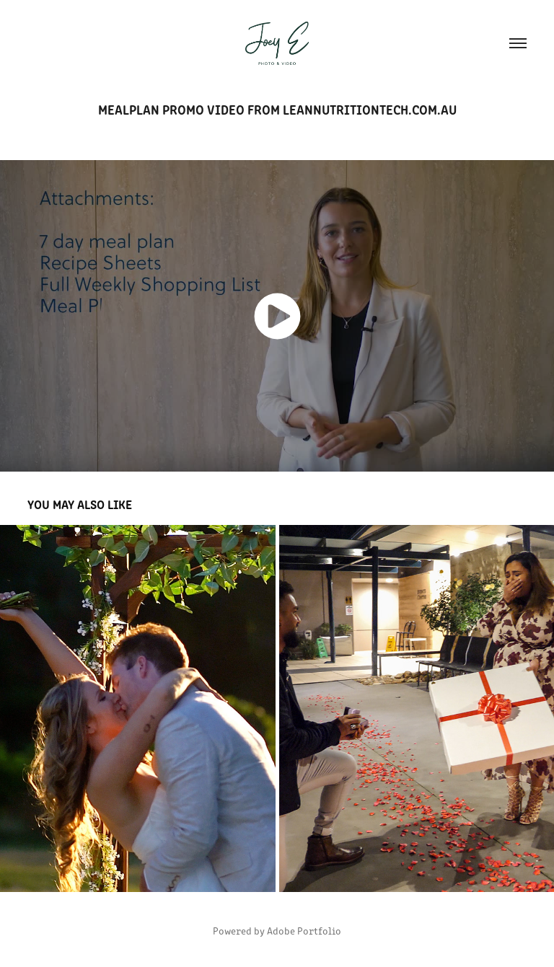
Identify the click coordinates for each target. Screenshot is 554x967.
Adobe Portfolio (304, 930)
